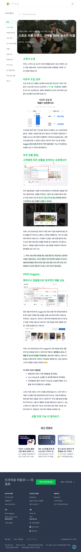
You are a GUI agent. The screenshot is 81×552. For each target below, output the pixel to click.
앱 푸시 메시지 (33, 504)
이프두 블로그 (9, 523)
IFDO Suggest (10, 513)
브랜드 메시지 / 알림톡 (36, 501)
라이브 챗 (32, 513)
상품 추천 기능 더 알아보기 (45, 416)
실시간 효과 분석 (10, 504)
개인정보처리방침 (31, 539)
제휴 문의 (8, 539)
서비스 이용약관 (18, 539)
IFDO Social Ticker (11, 517)
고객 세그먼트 (9, 497)
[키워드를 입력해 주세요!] (46, 14)
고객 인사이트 (58, 501)
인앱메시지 (8, 501)
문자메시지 (32, 497)
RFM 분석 (57, 497)
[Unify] (12, 3)
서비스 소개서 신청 (66, 482)
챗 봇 (31, 517)
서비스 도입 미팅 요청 (45, 482)
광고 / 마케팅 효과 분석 (61, 504)
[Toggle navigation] (72, 4)
